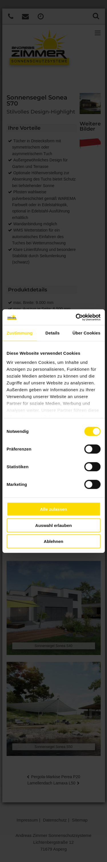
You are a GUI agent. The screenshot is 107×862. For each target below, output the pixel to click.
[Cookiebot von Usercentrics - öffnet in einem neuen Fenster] (76, 317)
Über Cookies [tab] (86, 332)
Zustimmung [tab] (20, 332)
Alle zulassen (53, 509)
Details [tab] (52, 332)
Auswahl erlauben (53, 525)
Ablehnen (53, 541)
